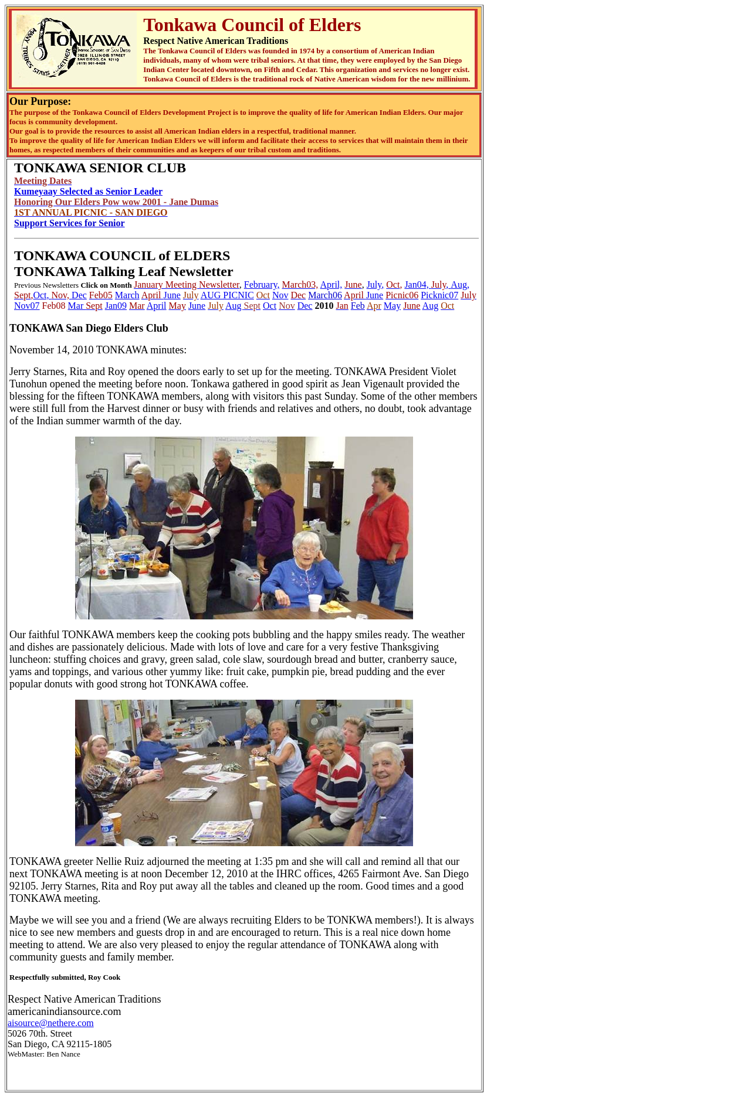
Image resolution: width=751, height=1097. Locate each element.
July (374, 284)
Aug (234, 306)
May (392, 306)
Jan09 (116, 306)
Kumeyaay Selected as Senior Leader (88, 191)
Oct (269, 306)
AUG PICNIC (227, 295)
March (127, 295)
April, (331, 284)
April (157, 306)
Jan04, (417, 284)
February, (262, 284)
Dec (79, 295)
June (172, 295)
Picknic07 (439, 295)
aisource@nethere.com (51, 1023)
